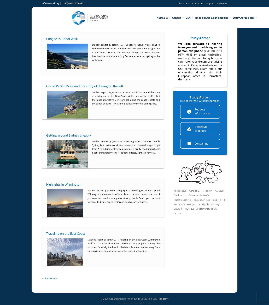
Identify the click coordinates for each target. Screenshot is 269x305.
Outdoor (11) (180, 195)
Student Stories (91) (185, 204)
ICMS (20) (219, 190)
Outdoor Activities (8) (199, 195)
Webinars (222, 3)
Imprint (210, 3)
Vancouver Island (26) (206, 208)
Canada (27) (195, 190)
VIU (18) (177, 213)
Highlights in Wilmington (63, 184)
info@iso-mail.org (50, 3)
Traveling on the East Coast (65, 233)
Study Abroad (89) (208, 204)
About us (182, 3)
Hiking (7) (207, 190)
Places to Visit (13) (182, 199)
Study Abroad (200, 38)
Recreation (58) (202, 199)
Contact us (198, 3)
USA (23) (189, 208)
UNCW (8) (178, 208)
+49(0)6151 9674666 (73, 3)
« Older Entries (49, 278)
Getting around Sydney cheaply (68, 135)
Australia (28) (180, 190)
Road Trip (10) (218, 199)
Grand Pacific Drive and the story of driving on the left (84, 86)
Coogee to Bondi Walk (62, 39)
